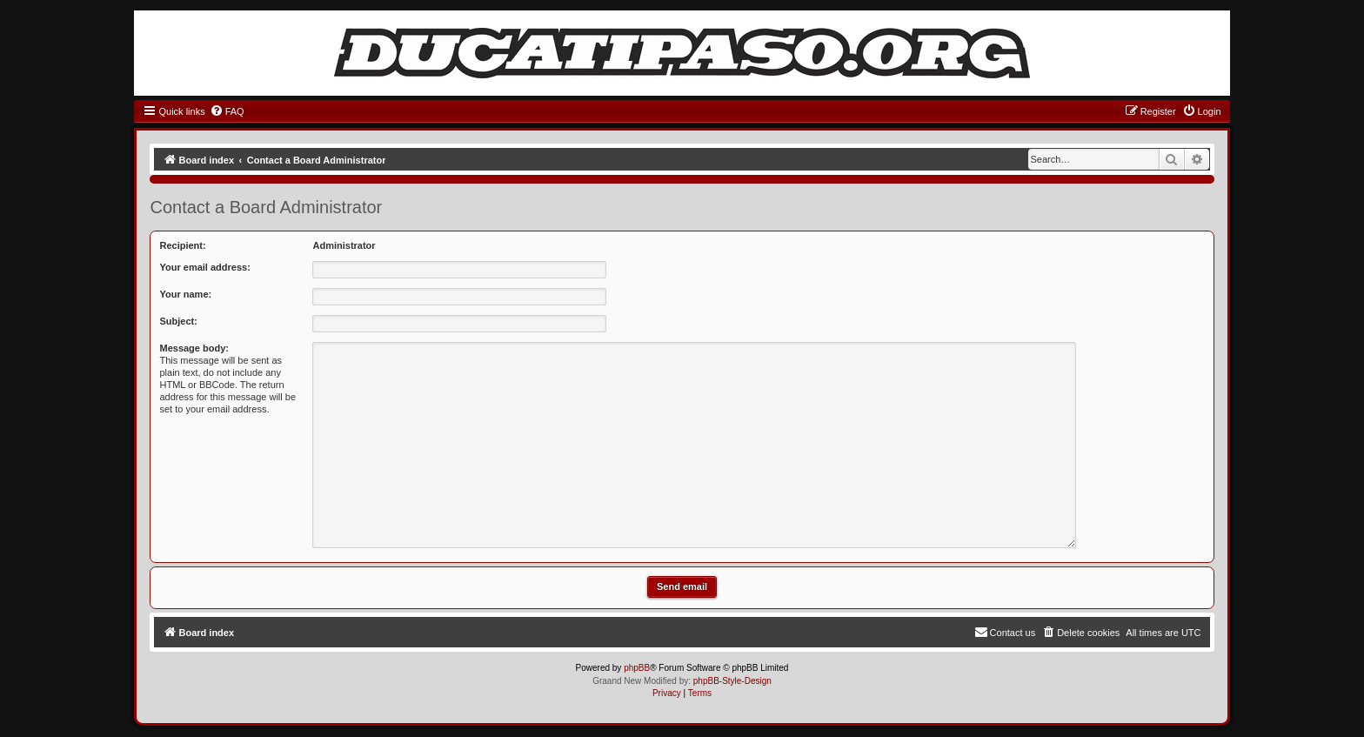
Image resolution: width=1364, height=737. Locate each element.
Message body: (193, 348)
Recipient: (182, 245)
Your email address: (204, 267)
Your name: (185, 294)
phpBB (637, 668)
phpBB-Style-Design (732, 681)
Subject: (178, 321)
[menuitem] (227, 111)
